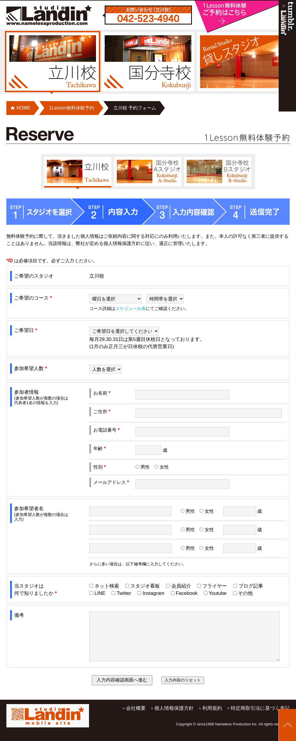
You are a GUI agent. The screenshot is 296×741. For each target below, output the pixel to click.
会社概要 (136, 717)
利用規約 (212, 717)
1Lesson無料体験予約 (72, 107)
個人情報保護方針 (174, 717)
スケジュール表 (130, 308)
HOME (23, 107)
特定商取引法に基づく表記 (260, 717)
